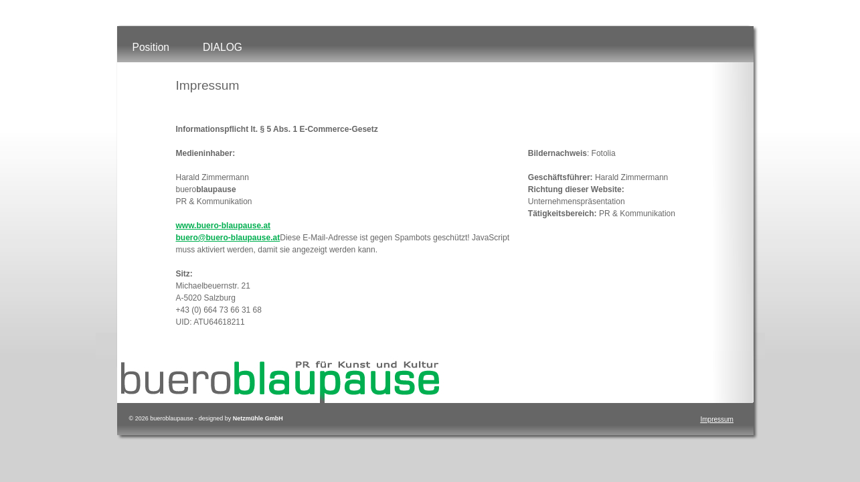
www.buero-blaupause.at (223, 225)
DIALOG (222, 47)
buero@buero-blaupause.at (228, 237)
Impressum (717, 419)
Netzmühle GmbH (258, 418)
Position (151, 47)
